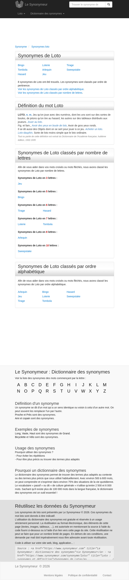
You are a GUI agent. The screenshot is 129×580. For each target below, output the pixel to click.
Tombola (22, 69)
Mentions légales (53, 575)
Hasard (22, 74)
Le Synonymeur (36, 4)
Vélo (31, 437)
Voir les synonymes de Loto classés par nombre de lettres (50, 92)
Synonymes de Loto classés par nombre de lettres (63, 155)
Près (29, 414)
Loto (21, 13)
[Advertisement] (64, 31)
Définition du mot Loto (40, 105)
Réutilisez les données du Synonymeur (55, 506)
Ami (17, 418)
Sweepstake (73, 69)
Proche (19, 414)
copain (26, 418)
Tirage (70, 65)
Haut (32, 433)
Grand (66, 433)
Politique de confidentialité (82, 575)
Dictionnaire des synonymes (47, 13)
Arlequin (46, 69)
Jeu (44, 74)
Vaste (25, 433)
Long (18, 433)
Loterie (46, 65)
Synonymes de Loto (39, 55)
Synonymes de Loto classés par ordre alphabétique (57, 269)
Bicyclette (20, 437)
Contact (107, 575)
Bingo (21, 65)
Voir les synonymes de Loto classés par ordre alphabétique (51, 89)
